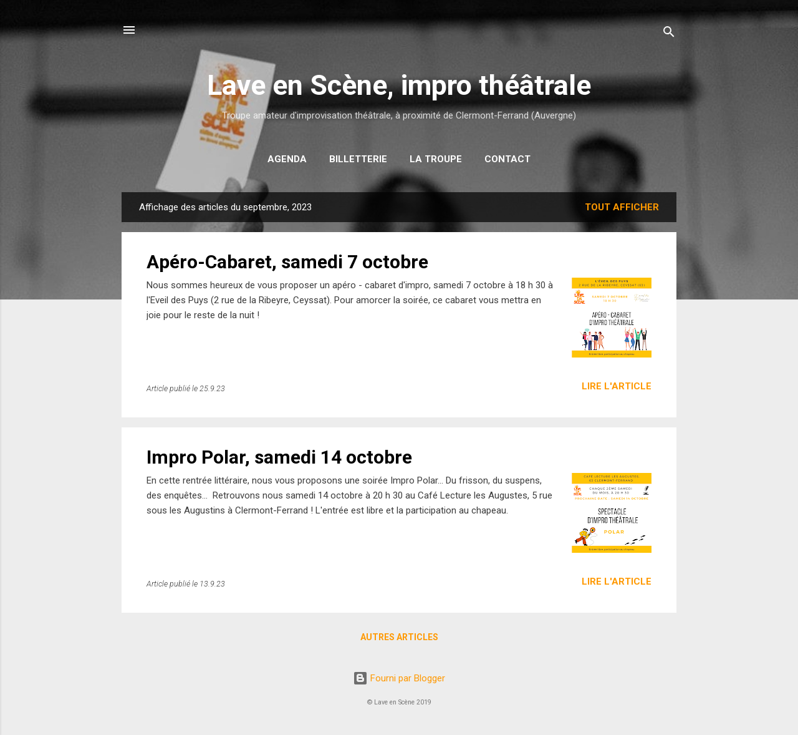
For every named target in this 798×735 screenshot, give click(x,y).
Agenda (287, 159)
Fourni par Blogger (399, 678)
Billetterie (358, 159)
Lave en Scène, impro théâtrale (399, 85)
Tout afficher (622, 207)
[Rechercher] (668, 34)
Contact (507, 159)
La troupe (436, 159)
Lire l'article (616, 386)
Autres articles (399, 637)
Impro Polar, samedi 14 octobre (279, 457)
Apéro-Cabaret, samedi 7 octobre (287, 262)
